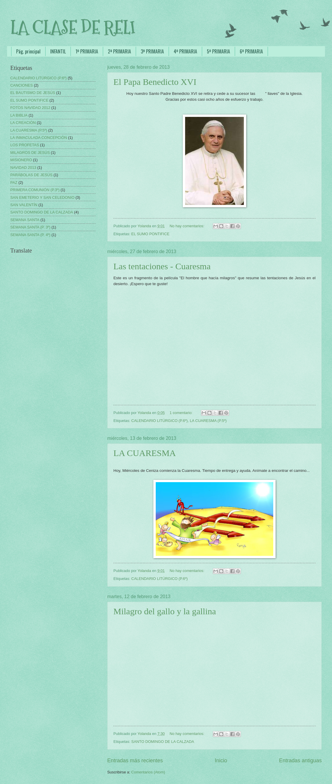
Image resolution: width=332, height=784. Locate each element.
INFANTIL (58, 51)
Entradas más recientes (135, 760)
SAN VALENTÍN (23, 205)
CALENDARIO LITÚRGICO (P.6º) (159, 420)
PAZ (13, 182)
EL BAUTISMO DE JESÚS (32, 92)
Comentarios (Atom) (148, 772)
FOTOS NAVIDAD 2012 (30, 107)
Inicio (221, 760)
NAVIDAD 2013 (23, 167)
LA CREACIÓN (23, 122)
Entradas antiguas (300, 760)
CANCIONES (21, 85)
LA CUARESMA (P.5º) (208, 420)
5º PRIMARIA (218, 51)
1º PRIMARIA (87, 51)
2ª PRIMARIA (119, 51)
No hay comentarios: (187, 226)
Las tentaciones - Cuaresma (162, 266)
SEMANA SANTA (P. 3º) (30, 227)
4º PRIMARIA (185, 51)
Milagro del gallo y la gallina (164, 611)
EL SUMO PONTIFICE (150, 234)
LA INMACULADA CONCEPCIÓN (38, 137)
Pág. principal (28, 51)
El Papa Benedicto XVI (154, 82)
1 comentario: (182, 412)
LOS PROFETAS (24, 145)
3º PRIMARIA (152, 51)
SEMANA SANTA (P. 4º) (30, 235)
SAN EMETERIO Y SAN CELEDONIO (42, 197)
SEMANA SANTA (24, 220)
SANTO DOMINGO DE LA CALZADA (162, 741)
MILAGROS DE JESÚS (30, 152)
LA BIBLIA (19, 115)
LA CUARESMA (144, 453)
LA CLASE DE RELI (72, 27)
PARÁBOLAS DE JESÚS (31, 175)
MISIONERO (21, 160)
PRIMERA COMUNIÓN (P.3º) (35, 190)
